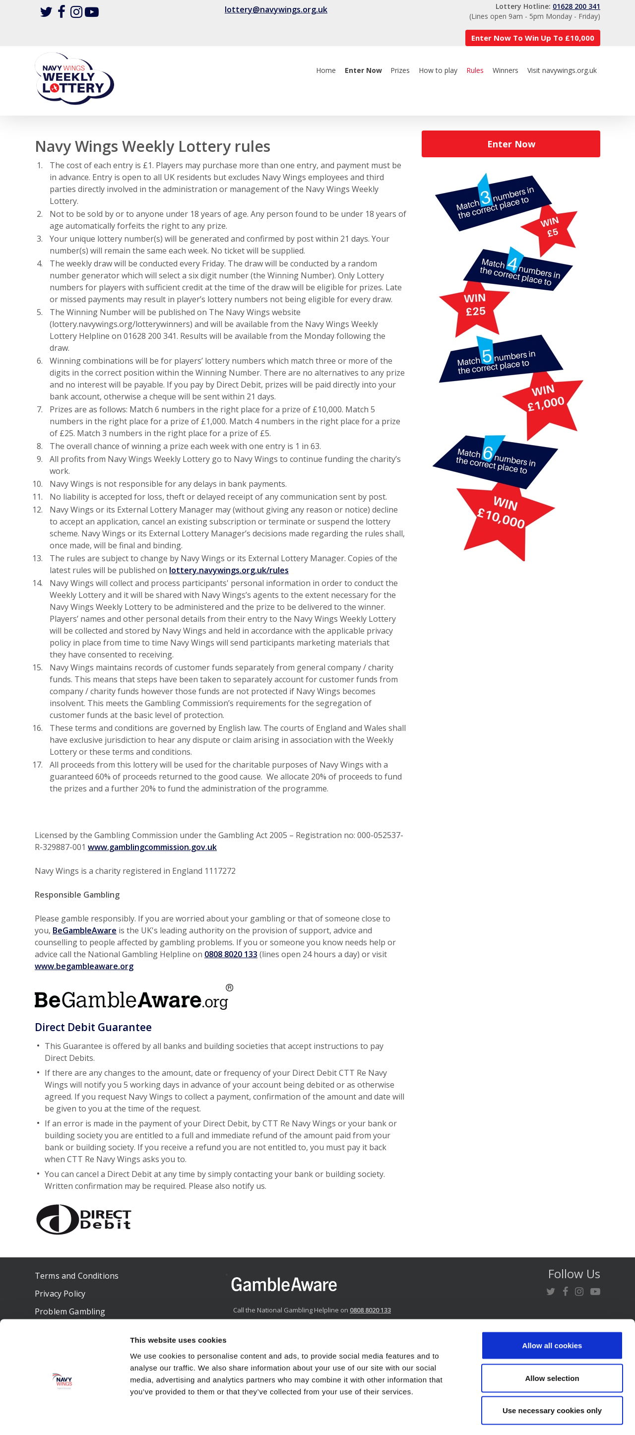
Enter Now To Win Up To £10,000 (532, 38)
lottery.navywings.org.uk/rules (229, 570)
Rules (475, 70)
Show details (521, 1415)
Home (326, 70)
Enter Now (511, 144)
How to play (438, 70)
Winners (505, 70)
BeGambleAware (85, 930)
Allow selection (552, 1337)
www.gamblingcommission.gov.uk (152, 847)
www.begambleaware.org (84, 966)
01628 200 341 (576, 6)
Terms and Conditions (77, 1275)
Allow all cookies (552, 1305)
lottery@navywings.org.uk (276, 9)
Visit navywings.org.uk (562, 70)
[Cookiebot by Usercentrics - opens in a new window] (64, 1415)
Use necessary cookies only (552, 1370)
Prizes (400, 70)
